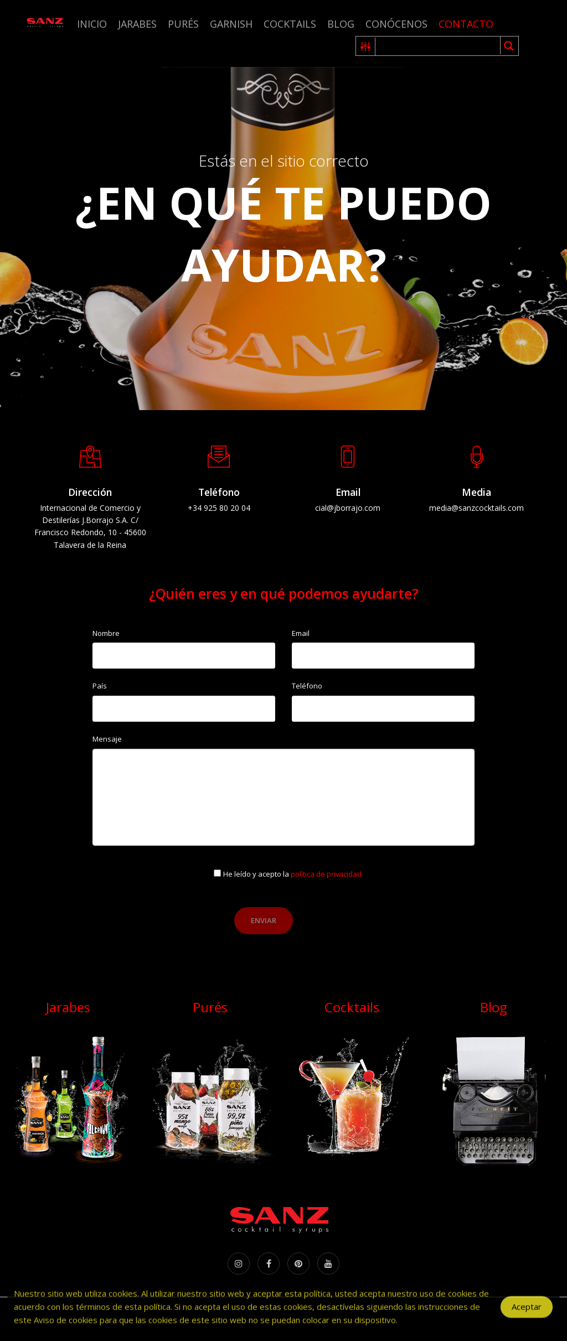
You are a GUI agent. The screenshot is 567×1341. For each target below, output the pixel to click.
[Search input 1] (438, 46)
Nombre (106, 633)
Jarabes (137, 23)
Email (301, 633)
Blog (340, 23)
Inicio (92, 23)
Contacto (466, 23)
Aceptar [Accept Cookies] (527, 1313)
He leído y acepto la (292, 874)
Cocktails (290, 23)
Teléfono (307, 686)
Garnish (231, 23)
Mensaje (107, 739)
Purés (183, 23)
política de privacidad (326, 874)
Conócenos (396, 23)
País (99, 686)
